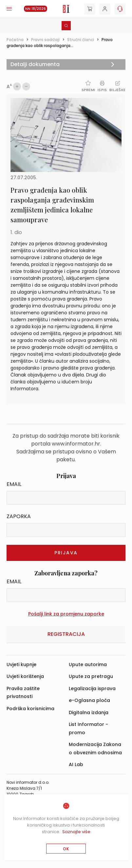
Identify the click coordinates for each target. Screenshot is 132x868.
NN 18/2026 (35, 8)
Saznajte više (76, 832)
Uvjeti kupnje (21, 664)
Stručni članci (80, 39)
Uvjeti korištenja (25, 676)
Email (14, 484)
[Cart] (89, 8)
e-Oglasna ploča (89, 700)
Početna (15, 39)
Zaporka (19, 516)
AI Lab (76, 764)
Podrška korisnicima (30, 708)
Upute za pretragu (91, 676)
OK (66, 849)
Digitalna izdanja (88, 712)
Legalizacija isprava (92, 688)
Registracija (66, 634)
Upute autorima (88, 664)
